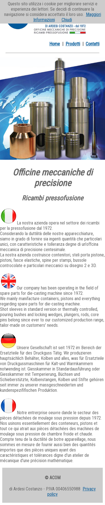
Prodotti (73, 44)
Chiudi (67, 19)
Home (54, 44)
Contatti (92, 44)
